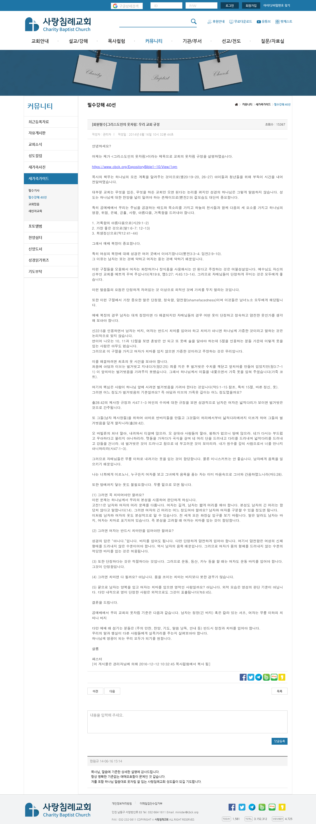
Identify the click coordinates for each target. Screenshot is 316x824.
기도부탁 (35, 271)
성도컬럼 (35, 156)
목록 (279, 691)
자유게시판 (37, 133)
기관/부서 (192, 41)
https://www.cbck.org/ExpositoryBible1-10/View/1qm (134, 166)
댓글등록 (279, 741)
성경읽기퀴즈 (38, 260)
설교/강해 (78, 41)
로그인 (230, 5)
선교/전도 (231, 41)
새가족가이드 (38, 178)
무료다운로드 (240, 21)
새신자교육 (35, 211)
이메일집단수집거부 (151, 803)
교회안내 (40, 41)
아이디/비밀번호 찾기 (276, 5)
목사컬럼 (116, 41)
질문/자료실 (272, 41)
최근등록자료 (38, 122)
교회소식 (35, 144)
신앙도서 (35, 249)
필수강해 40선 (37, 197)
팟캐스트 (283, 21)
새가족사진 (37, 167)
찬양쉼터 (35, 237)
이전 (95, 691)
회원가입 (251, 5)
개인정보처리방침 (122, 803)
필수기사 (33, 190)
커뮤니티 (154, 41)
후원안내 (215, 21)
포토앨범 (35, 226)
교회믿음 (33, 204)
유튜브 (264, 21)
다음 (112, 691)
